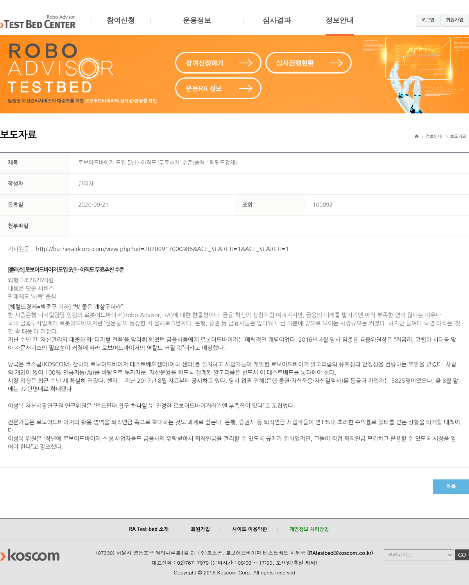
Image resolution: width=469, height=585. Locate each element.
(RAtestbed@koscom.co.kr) (340, 552)
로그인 (428, 20)
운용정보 (196, 26)
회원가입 (455, 20)
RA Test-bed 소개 (148, 529)
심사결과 (276, 26)
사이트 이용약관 (249, 529)
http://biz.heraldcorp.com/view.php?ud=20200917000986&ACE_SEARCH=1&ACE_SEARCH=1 (162, 249)
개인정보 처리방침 (309, 529)
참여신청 (121, 26)
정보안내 (340, 26)
